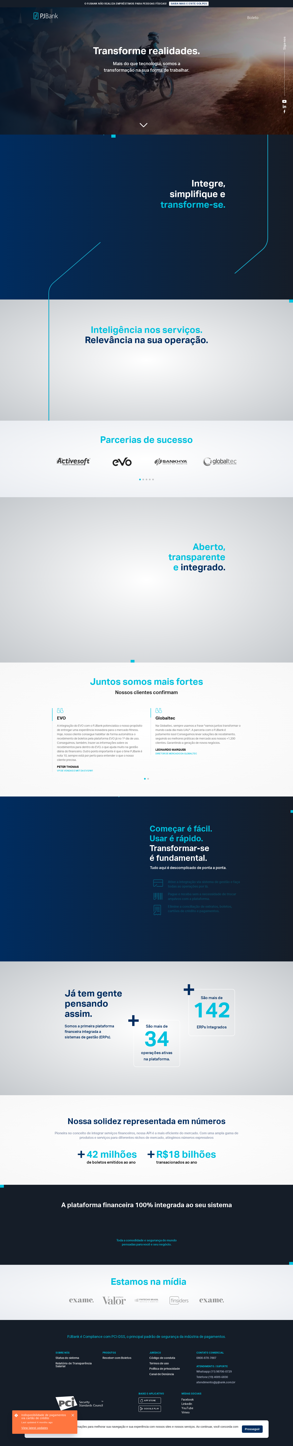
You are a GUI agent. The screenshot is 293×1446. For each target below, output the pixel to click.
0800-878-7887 (206, 1358)
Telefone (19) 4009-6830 (212, 1377)
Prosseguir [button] (252, 1429)
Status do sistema (67, 1358)
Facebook (187, 1400)
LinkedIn (186, 1404)
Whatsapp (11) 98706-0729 (214, 1371)
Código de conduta (162, 1358)
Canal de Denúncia (161, 1374)
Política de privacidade (164, 1368)
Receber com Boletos (117, 1358)
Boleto (251, 17)
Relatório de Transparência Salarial (74, 1365)
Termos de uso (159, 1363)
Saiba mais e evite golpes (189, 3)
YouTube (187, 1408)
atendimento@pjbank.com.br (215, 1382)
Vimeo (185, 1412)
